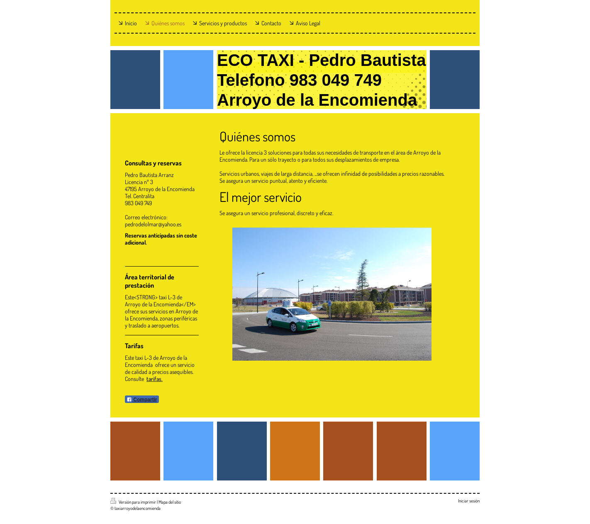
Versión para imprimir (133, 502)
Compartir (142, 400)
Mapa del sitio (169, 502)
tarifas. (154, 378)
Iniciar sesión (469, 501)
